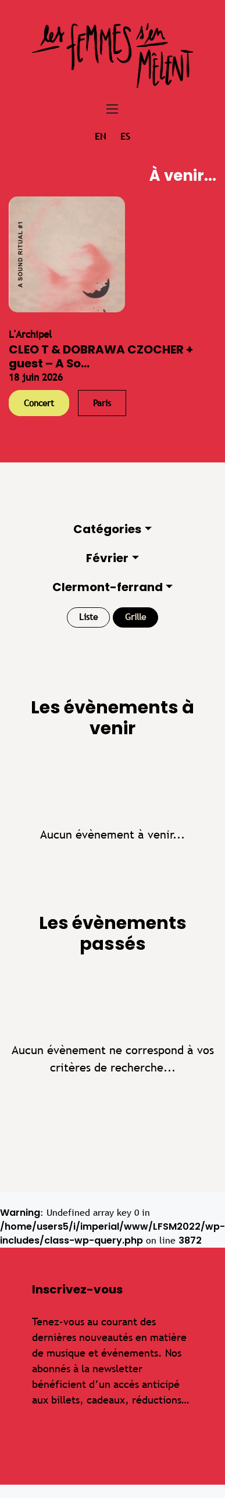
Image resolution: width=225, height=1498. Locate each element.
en (100, 136)
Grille (135, 617)
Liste (88, 617)
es (125, 136)
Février (107, 558)
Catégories (107, 529)
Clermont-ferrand (107, 587)
